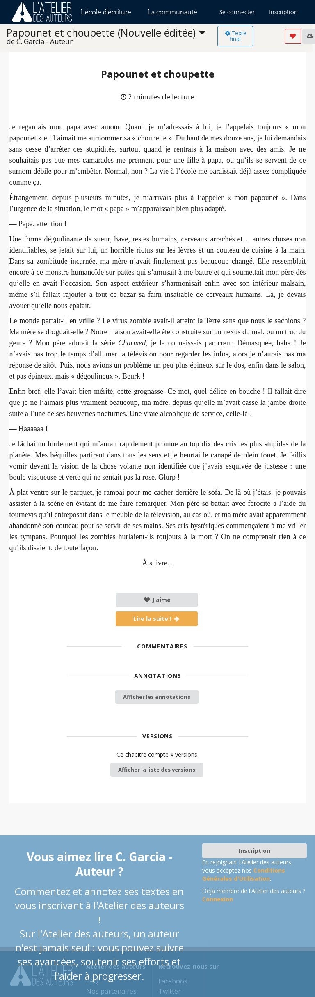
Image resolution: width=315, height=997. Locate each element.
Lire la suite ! (156, 619)
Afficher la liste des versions (156, 769)
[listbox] (112, 36)
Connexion (217, 899)
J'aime (157, 600)
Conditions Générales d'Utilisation (243, 874)
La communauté (172, 12)
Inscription (283, 12)
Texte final (235, 36)
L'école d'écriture (106, 12)
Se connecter (237, 12)
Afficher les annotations (156, 697)
